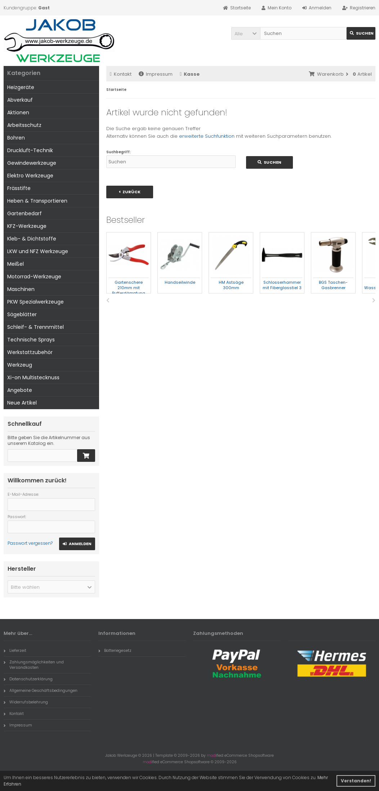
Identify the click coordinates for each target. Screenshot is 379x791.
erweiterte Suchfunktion (207, 136)
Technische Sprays (31, 339)
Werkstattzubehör (30, 352)
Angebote (19, 390)
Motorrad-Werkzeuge (34, 276)
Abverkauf (20, 99)
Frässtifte (19, 188)
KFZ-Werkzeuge (26, 226)
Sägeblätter (22, 314)
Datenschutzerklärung (28, 679)
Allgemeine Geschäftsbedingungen (40, 690)
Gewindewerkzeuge (31, 163)
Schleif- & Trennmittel (35, 327)
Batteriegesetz (114, 650)
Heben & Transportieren (37, 200)
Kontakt (120, 74)
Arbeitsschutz (24, 125)
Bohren (16, 137)
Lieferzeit (15, 650)
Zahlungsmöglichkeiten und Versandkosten (34, 664)
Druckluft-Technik (30, 150)
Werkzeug (19, 364)
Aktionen (18, 112)
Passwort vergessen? (30, 543)
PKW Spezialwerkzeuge (35, 301)
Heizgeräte (20, 87)
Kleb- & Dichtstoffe (31, 238)
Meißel (15, 264)
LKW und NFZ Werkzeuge (37, 251)
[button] (245, 33)
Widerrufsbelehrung (26, 702)
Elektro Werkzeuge (30, 175)
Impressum (156, 74)
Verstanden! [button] (356, 781)
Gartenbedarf (24, 213)
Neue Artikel (22, 402)
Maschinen (21, 289)
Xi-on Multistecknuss (33, 377)
